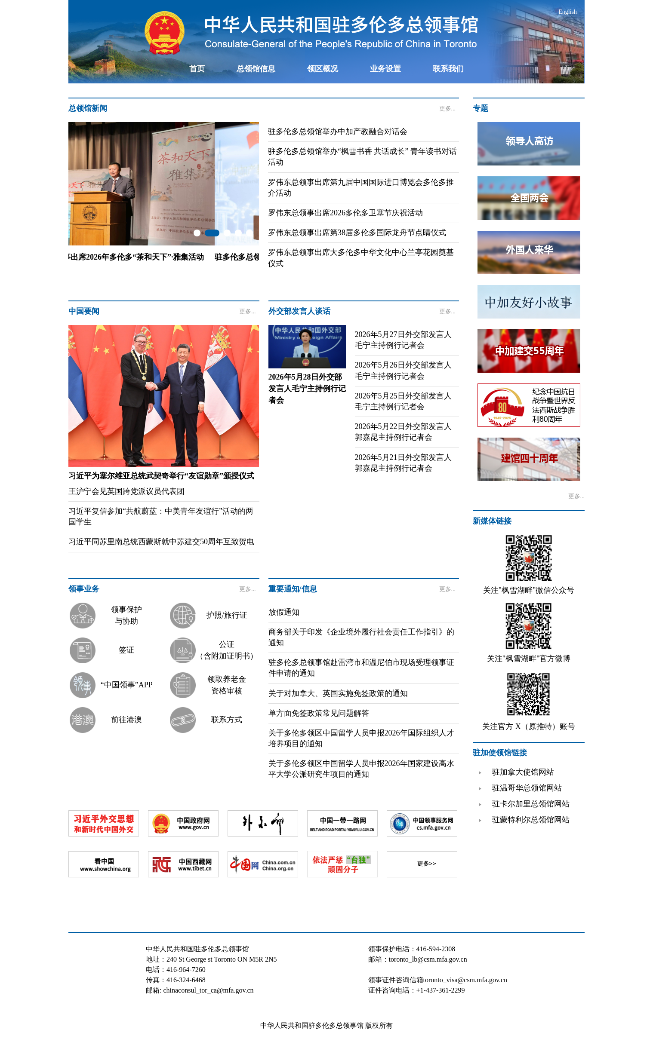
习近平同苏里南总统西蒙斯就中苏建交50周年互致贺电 (161, 541)
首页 (197, 68)
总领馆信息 (256, 68)
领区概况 (322, 68)
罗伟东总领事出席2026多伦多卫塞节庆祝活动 (345, 212)
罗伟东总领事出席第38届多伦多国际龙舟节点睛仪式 (357, 232)
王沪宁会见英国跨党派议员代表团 (126, 491)
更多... (447, 108)
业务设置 (385, 68)
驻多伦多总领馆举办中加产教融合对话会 (337, 131)
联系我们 (448, 68)
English (567, 12)
